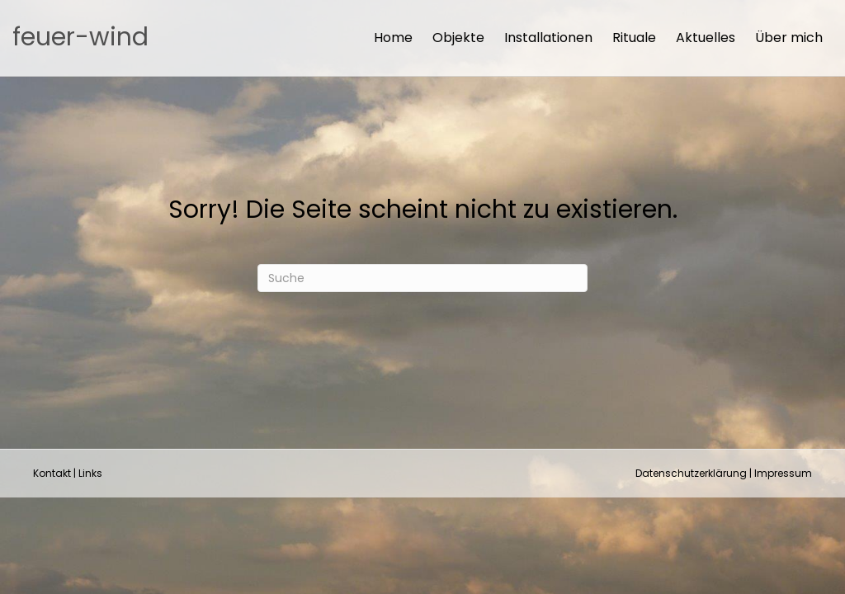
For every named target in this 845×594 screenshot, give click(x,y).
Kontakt (52, 473)
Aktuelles (705, 37)
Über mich (789, 37)
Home (393, 37)
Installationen (548, 37)
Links (90, 473)
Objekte (458, 37)
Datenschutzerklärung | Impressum (723, 473)
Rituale (634, 37)
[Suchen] (422, 278)
